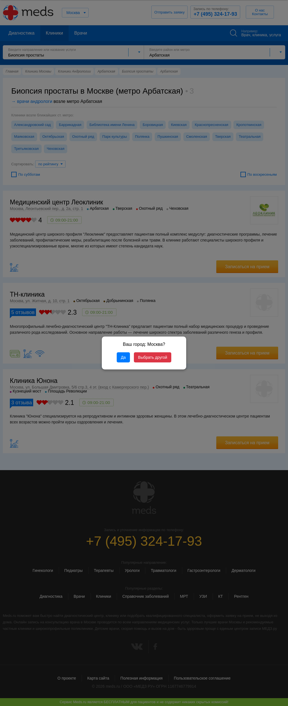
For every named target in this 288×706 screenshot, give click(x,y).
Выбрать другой (152, 357)
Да (123, 357)
